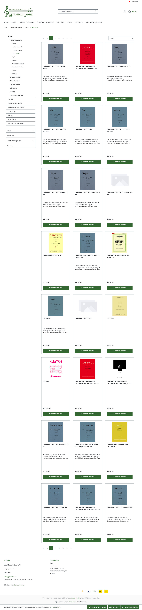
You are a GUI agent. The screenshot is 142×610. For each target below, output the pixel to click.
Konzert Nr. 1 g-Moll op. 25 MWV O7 (118, 256)
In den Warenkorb (56, 99)
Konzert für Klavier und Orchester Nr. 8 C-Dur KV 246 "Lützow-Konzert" (87, 382)
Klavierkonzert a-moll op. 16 (119, 66)
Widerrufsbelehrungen (57, 568)
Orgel (13, 57)
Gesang (12, 92)
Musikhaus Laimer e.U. (12, 565)
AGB (51, 563)
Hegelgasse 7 (9, 569)
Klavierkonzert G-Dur (84, 318)
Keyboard (14, 70)
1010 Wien (8, 573)
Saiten (10, 115)
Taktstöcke (11, 111)
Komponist (20, 136)
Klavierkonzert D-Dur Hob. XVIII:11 (54, 67)
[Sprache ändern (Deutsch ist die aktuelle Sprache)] (133, 1)
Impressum (53, 566)
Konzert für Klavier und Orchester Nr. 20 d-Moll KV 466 (86, 67)
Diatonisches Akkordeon (18, 63)
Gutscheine (12, 119)
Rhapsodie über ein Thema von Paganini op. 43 (86, 445)
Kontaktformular (19, 585)
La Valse (46, 318)
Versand (52, 573)
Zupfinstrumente (15, 84)
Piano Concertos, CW (52, 255)
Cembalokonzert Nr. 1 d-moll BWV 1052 (87, 256)
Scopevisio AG (73, 602)
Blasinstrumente (15, 81)
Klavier (14, 43)
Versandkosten (75, 598)
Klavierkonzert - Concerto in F (119, 507)
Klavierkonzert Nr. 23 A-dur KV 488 (54, 130)
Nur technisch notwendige (97, 607)
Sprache (20, 146)
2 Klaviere (16, 53)
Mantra (46, 381)
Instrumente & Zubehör (16, 107)
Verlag (20, 130)
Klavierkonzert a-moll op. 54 (55, 507)
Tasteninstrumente (16, 40)
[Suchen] (95, 11)
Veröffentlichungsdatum (20, 141)
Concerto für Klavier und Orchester (117, 445)
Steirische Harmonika (17, 67)
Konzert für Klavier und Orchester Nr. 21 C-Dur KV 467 (88, 508)
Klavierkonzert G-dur (84, 129)
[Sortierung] (121, 38)
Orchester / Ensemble (16, 95)
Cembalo (14, 73)
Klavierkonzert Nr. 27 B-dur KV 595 (118, 130)
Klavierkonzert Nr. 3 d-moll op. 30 (56, 445)
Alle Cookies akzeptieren (130, 607)
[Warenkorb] (132, 11)
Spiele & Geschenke (15, 103)
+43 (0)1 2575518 (10, 577)
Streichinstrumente (15, 77)
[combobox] (75, 11)
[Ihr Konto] (124, 11)
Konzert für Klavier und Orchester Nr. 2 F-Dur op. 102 (119, 382)
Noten (10, 36)
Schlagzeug (13, 88)
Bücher (10, 99)
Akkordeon (14, 60)
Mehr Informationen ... (55, 607)
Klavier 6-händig (18, 50)
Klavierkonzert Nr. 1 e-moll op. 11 (56, 193)
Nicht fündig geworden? (16, 123)
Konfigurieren (113, 607)
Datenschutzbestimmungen (58, 571)
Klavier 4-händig (18, 47)
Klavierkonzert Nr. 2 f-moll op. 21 (87, 193)
